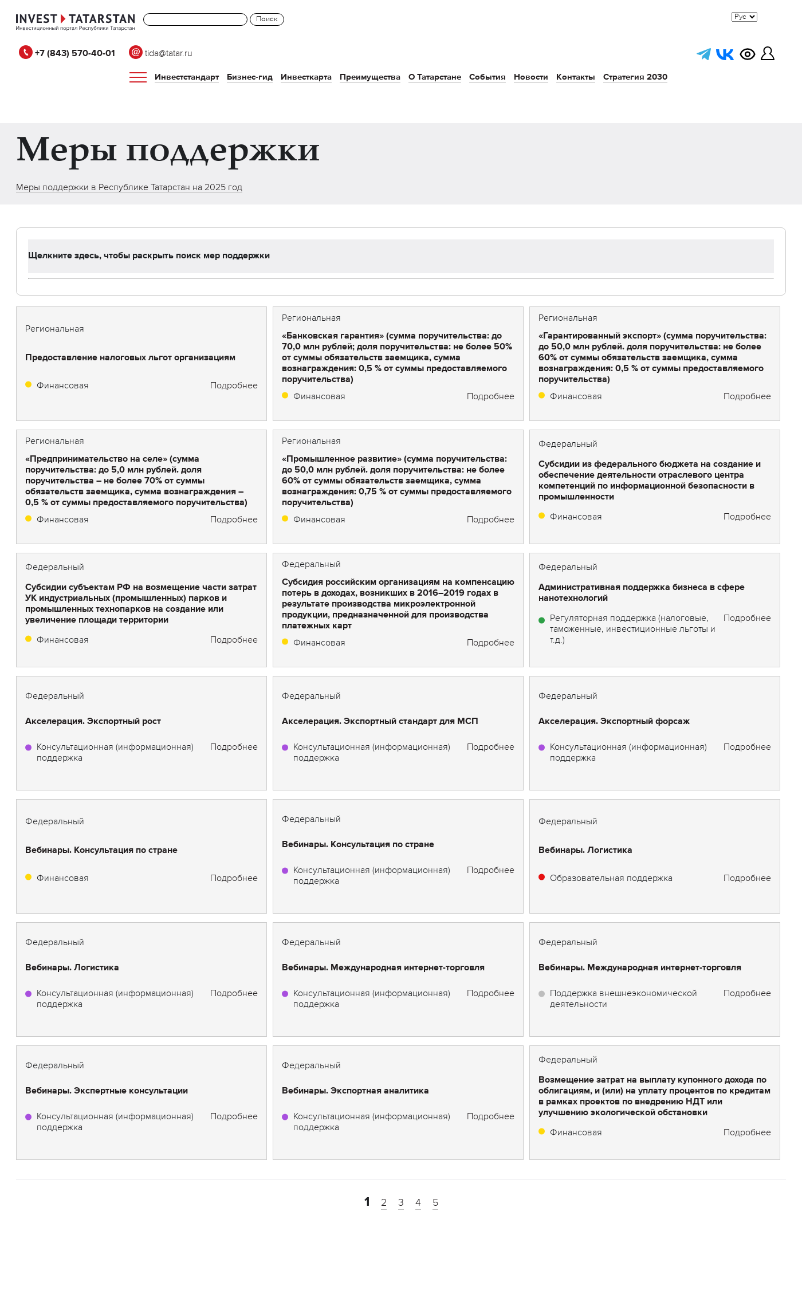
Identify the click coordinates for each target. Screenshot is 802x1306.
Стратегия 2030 (635, 77)
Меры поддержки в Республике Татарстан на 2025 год (129, 187)
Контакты (575, 77)
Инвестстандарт (187, 77)
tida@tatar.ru (160, 53)
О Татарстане (434, 77)
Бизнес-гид (250, 77)
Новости (531, 77)
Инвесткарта (306, 77)
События (487, 77)
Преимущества (370, 77)
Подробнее (234, 386)
